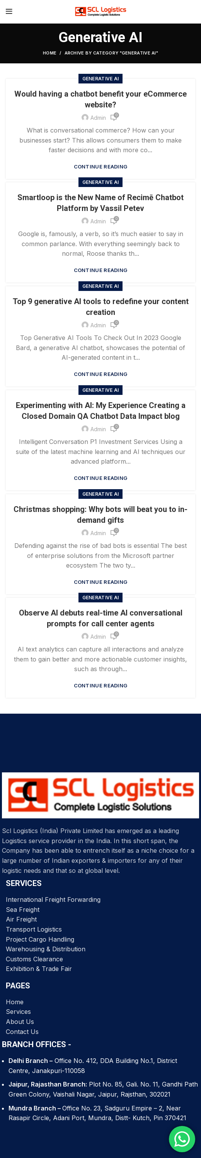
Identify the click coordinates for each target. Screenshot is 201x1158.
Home (49, 53)
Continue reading (101, 166)
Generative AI (100, 79)
